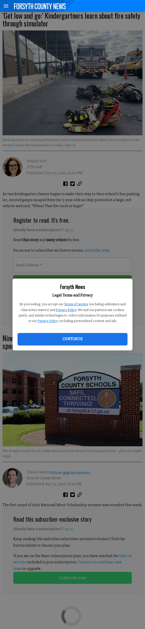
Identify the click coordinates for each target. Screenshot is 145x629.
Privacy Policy (66, 310)
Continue (72, 338)
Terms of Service (76, 304)
